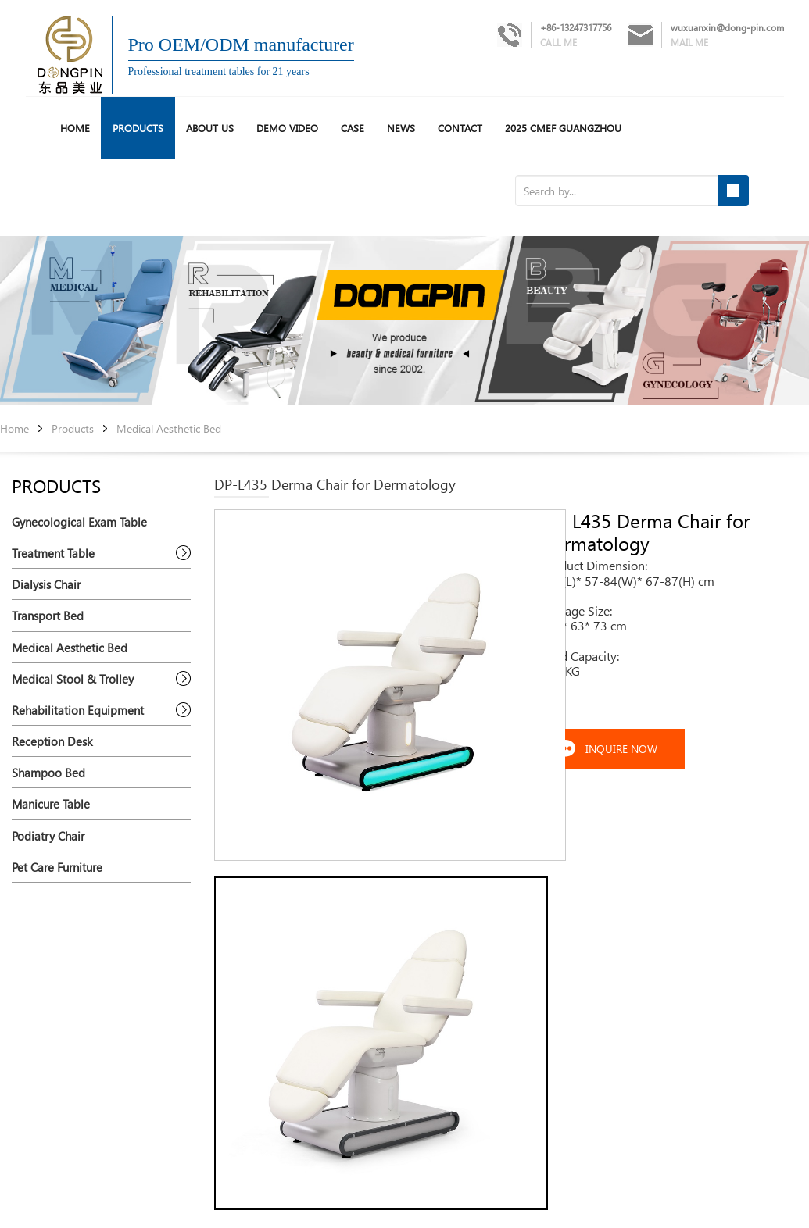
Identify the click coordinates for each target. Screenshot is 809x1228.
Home (14, 429)
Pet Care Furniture (57, 867)
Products (138, 127)
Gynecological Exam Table (79, 522)
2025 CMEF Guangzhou (563, 127)
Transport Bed (48, 616)
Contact (460, 127)
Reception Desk (52, 741)
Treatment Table (53, 553)
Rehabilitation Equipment (78, 710)
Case (352, 127)
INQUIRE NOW (621, 748)
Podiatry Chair (48, 836)
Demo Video (287, 127)
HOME (75, 127)
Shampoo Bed (48, 773)
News (401, 127)
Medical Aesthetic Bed (168, 429)
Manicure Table (51, 804)
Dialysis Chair (46, 584)
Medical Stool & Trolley (73, 679)
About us (210, 127)
